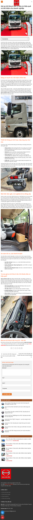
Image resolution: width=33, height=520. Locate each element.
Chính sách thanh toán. (6, 492)
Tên (3, 377)
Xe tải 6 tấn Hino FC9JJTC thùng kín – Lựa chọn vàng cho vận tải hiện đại (18, 420)
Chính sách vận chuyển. (6, 494)
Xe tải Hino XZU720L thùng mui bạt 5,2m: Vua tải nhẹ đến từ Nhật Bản (8, 355)
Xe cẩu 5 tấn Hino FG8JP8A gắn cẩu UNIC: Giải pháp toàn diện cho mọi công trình (18, 416)
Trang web (4, 388)
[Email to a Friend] (17, 348)
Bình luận (4, 367)
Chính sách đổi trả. (5, 496)
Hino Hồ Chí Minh (13, 10)
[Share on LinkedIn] (22, 348)
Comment (6, 409)
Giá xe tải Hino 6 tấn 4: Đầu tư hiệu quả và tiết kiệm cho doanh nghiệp (18, 427)
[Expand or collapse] (27, 39)
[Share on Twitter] (15, 348)
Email (3, 383)
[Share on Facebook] (13, 348)
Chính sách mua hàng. (6, 498)
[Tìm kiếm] (31, 2)
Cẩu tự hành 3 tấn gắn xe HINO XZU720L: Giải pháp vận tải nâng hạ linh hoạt (17, 412)
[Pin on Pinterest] (20, 348)
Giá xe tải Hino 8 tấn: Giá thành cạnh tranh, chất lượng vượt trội (17, 407)
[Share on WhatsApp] (11, 348)
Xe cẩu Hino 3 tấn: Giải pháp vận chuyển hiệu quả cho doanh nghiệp (24, 355)
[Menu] (2, 2)
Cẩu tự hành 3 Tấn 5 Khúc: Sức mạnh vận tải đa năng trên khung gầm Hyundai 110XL (17, 404)
